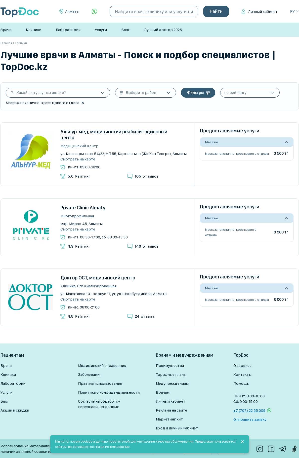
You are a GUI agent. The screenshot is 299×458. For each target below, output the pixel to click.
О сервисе (242, 365)
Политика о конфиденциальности (109, 392)
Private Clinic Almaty (82, 208)
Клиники (33, 29)
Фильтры (195, 92)
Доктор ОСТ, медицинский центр (97, 278)
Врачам (163, 392)
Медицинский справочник (102, 365)
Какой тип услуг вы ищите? (41, 92)
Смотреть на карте (77, 159)
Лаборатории (68, 29)
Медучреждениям (172, 383)
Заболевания (89, 374)
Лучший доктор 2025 (163, 29)
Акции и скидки (14, 410)
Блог (125, 29)
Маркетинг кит (169, 419)
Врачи (5, 29)
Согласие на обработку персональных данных (99, 404)
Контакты (242, 374)
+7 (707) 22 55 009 (249, 410)
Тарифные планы (171, 374)
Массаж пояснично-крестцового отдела (237, 153)
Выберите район (141, 92)
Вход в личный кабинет (177, 428)
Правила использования (100, 383)
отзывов (147, 176)
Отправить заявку (249, 419)
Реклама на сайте (171, 410)
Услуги (101, 29)
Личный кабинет (263, 11)
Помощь (241, 383)
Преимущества (170, 365)
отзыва (144, 316)
